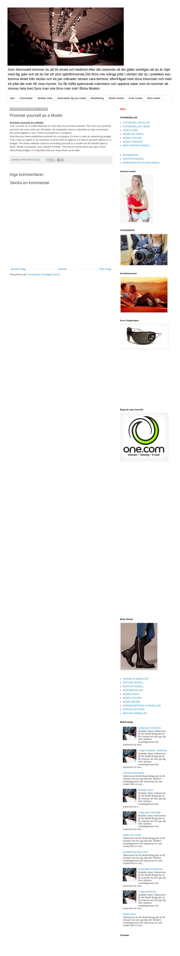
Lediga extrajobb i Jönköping (152, 750)
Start (12, 98)
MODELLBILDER (131, 701)
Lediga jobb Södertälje (149, 812)
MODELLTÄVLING (132, 138)
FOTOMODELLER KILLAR (136, 122)
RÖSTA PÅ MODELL (133, 686)
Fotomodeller (26, 98)
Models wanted (116, 98)
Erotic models (135, 98)
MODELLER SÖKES (133, 134)
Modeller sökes (45, 98)
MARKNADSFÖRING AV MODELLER (142, 705)
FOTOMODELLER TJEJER (136, 126)
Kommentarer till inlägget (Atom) (43, 274)
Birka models (153, 98)
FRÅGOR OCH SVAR (134, 709)
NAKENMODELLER (133, 690)
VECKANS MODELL (133, 682)
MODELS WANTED (133, 141)
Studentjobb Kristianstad (150, 869)
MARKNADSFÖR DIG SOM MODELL (141, 162)
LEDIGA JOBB (130, 130)
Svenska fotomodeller (133, 773)
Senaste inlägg (18, 269)
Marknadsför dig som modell (72, 98)
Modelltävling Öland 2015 (135, 852)
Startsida (62, 269)
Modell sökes (129, 914)
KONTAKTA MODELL (133, 159)
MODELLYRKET (131, 694)
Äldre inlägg (105, 269)
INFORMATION (130, 155)
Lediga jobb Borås (147, 891)
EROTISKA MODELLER (135, 713)
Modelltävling (97, 98)
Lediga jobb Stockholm (149, 728)
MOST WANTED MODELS (136, 145)
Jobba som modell (132, 835)
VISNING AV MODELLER (135, 679)
